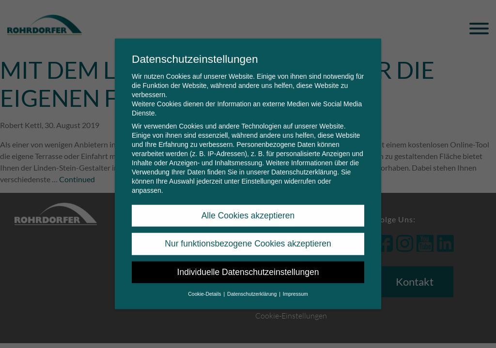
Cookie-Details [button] (205, 287)
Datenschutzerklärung (304, 165)
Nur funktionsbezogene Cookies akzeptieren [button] (248, 237)
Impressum (295, 287)
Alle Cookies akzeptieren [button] (248, 209)
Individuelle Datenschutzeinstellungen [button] (248, 265)
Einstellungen (261, 174)
